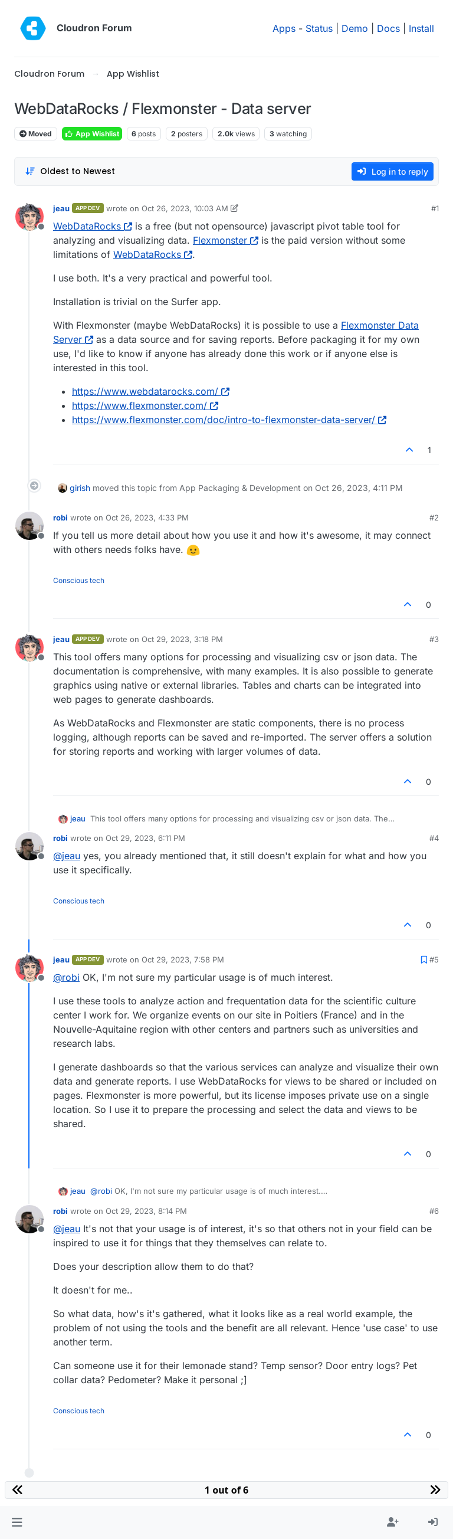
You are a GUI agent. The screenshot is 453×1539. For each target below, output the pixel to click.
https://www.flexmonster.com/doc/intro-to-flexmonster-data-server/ (229, 419)
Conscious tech (78, 580)
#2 (434, 517)
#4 (434, 838)
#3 (434, 639)
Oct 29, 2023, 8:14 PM (146, 1211)
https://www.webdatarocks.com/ (150, 391)
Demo (355, 28)
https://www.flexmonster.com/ (145, 405)
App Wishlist (92, 133)
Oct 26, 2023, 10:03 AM (185, 208)
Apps (284, 28)
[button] (17, 1522)
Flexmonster (225, 240)
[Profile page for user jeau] (29, 216)
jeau (61, 208)
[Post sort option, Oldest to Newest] (69, 171)
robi (60, 517)
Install (421, 28)
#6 (434, 1211)
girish (80, 488)
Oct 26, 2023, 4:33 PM (147, 517)
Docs (388, 28)
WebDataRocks (92, 226)
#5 (434, 959)
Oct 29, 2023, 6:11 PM (145, 838)
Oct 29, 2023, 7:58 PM (183, 959)
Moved (35, 133)
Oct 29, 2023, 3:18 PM (182, 639)
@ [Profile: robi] (66, 977)
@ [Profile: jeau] (66, 856)
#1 (435, 208)
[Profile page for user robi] (29, 526)
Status (319, 28)
